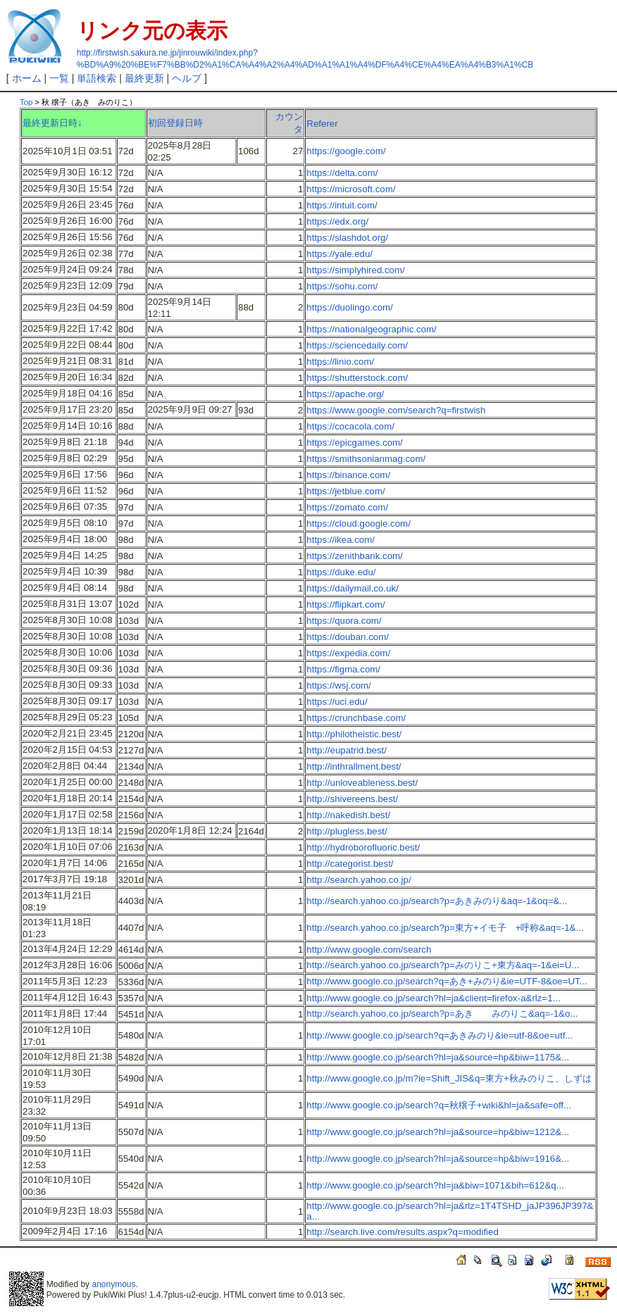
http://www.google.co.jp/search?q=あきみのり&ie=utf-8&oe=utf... (439, 1035)
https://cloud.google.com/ (358, 523)
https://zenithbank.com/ (354, 556)
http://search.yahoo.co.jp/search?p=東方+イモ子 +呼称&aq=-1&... (444, 927)
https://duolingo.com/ (349, 307)
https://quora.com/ (343, 620)
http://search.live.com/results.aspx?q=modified (402, 1232)
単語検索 (96, 78)
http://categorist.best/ (349, 863)
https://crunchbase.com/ (356, 718)
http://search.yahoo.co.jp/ (358, 880)
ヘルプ (186, 78)
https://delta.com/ (342, 173)
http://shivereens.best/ (352, 799)
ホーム (27, 78)
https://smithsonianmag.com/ (365, 458)
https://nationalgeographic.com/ (371, 329)
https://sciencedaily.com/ (357, 345)
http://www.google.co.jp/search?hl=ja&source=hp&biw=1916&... (437, 1158)
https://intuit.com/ (341, 205)
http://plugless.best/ (346, 831)
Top (26, 102)
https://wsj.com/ (338, 685)
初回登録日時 (175, 123)
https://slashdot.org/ (347, 237)
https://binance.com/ (348, 475)
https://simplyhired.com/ (355, 270)
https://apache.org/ (345, 394)
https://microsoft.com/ (350, 189)
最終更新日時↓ (52, 123)
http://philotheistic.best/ (353, 734)
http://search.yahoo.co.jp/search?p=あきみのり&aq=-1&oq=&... (436, 901)
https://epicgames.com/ (354, 442)
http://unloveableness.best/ (362, 782)
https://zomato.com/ (347, 507)
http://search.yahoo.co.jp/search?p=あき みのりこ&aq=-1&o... (442, 1013)
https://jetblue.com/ (345, 491)
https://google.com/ (345, 151)
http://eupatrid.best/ (346, 750)
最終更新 (144, 78)
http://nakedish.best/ (348, 815)
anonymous (113, 1284)
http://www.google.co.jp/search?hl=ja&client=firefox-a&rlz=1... (433, 998)
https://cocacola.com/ (350, 426)
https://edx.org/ (337, 221)
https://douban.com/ (347, 637)
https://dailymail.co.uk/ (352, 588)
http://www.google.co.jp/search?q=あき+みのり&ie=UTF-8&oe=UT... (446, 981)
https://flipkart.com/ (345, 604)
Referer (321, 123)
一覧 (59, 78)
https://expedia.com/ (348, 653)
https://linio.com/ (340, 361)
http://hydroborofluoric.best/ (363, 847)
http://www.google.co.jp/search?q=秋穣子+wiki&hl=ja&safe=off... (438, 1105)
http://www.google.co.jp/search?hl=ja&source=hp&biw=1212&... (437, 1132)
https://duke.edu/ (340, 572)
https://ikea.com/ (340, 539)
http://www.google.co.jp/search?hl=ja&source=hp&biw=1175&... (437, 1057)
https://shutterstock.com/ (357, 377)
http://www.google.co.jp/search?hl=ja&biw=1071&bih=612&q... (434, 1185)
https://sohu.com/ (342, 286)
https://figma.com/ (343, 669)
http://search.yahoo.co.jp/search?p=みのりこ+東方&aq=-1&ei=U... (442, 965)
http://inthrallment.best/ (353, 766)
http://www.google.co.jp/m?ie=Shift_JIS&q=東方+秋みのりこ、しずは (448, 1078)
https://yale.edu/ (339, 254)
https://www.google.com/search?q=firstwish (395, 410)
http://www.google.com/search (368, 949)
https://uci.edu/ (336, 701)
